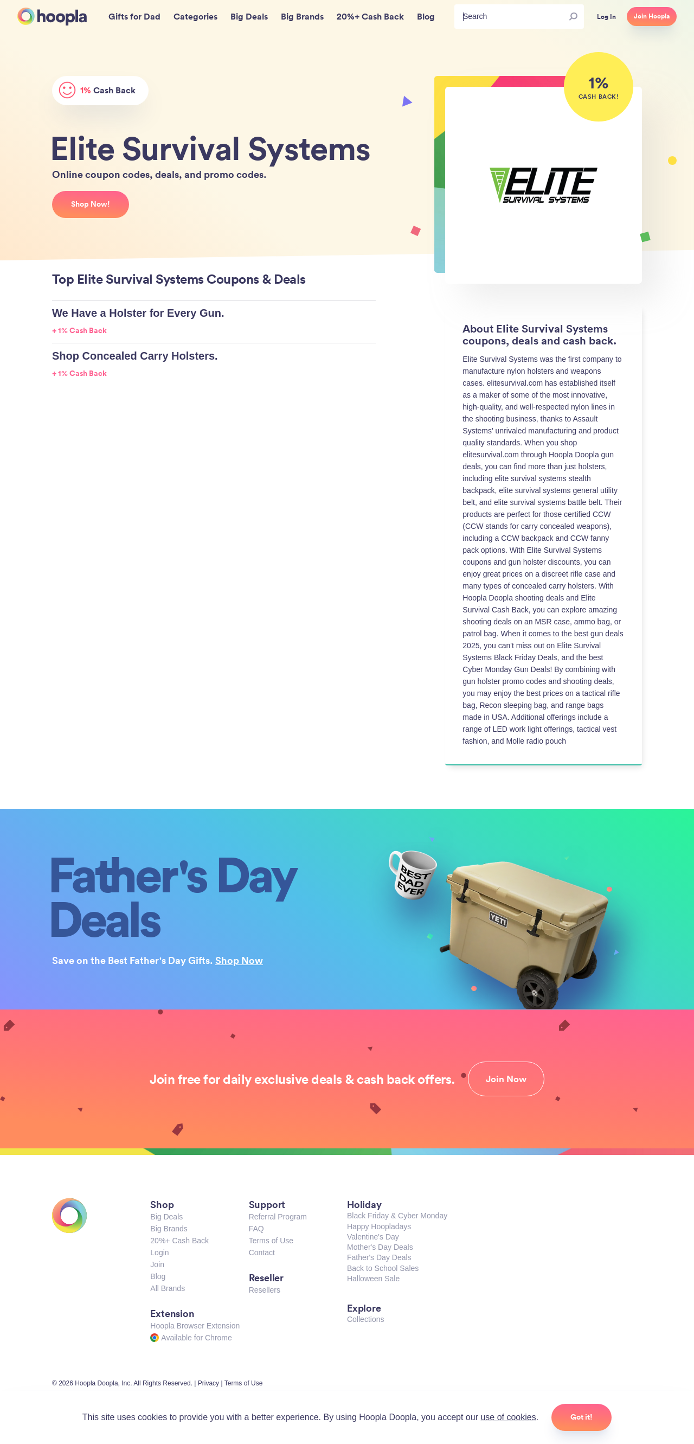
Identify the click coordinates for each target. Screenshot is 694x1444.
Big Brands (168, 1228)
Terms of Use (271, 1240)
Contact (262, 1252)
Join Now (506, 1079)
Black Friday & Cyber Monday (397, 1215)
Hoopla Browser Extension (195, 1325)
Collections (365, 1319)
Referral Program (278, 1216)
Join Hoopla (652, 16)
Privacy (208, 1383)
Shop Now (239, 960)
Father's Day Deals (379, 1257)
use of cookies (508, 1417)
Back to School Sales (383, 1268)
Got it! (581, 1416)
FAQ (256, 1228)
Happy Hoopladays (379, 1226)
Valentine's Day (373, 1236)
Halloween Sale (373, 1278)
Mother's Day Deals (380, 1247)
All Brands (167, 1288)
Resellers (264, 1290)
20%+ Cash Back (179, 1240)
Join (157, 1264)
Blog (157, 1276)
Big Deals (166, 1216)
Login (159, 1252)
